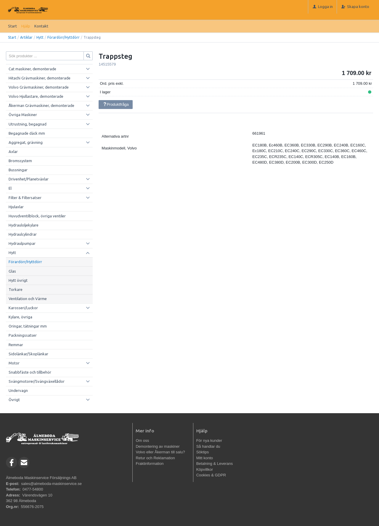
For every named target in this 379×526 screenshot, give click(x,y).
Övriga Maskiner (23, 115)
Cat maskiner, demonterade (32, 69)
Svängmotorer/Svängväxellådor (37, 381)
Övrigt (14, 400)
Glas (12, 271)
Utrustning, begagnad (27, 124)
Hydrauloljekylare (23, 225)
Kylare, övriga (20, 317)
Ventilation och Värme (28, 299)
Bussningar (18, 170)
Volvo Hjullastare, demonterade (36, 96)
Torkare (16, 289)
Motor (14, 363)
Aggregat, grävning (26, 142)
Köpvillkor (204, 469)
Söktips (202, 452)
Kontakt (41, 26)
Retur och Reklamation (155, 458)
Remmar (16, 345)
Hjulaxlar (16, 207)
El (10, 188)
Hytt (40, 37)
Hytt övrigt (18, 280)
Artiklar (26, 37)
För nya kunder (209, 440)
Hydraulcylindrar (23, 234)
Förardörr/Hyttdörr (63, 37)
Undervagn (18, 390)
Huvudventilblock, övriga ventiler (37, 216)
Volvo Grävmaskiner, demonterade (39, 87)
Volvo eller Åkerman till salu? (160, 452)
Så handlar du (208, 446)
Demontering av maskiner (157, 446)
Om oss (142, 440)
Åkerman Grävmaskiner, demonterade (41, 105)
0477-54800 (33, 489)
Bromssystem (20, 161)
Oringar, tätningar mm (28, 326)
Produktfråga (116, 104)
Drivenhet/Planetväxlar (29, 179)
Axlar (13, 151)
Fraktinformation (149, 463)
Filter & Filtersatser (25, 198)
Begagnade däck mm (27, 133)
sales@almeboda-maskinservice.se (51, 483)
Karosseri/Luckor (23, 308)
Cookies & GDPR (211, 475)
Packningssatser (23, 335)
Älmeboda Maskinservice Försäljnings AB (41, 477)
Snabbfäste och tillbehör (30, 372)
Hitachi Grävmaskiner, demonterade (39, 78)
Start (12, 26)
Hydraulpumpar (22, 243)
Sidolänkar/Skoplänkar (28, 354)
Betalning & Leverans (214, 463)
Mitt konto (204, 458)
